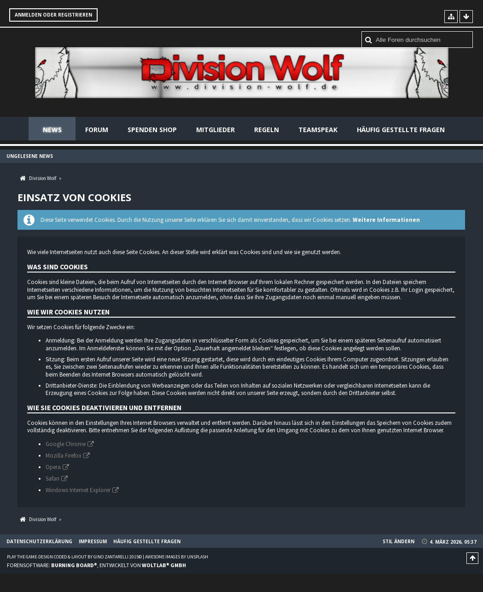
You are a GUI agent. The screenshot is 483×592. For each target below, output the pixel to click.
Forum (96, 129)
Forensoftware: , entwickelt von (96, 565)
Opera (53, 467)
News (52, 129)
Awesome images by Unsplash (176, 557)
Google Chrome (66, 444)
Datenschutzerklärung (39, 541)
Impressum (93, 541)
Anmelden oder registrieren (53, 15)
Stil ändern (398, 541)
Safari (52, 478)
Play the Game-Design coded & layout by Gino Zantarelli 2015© (74, 557)
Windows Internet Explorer (78, 490)
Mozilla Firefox (63, 455)
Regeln (266, 129)
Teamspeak (318, 129)
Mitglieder (215, 129)
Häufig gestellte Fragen (401, 129)
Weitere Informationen (386, 220)
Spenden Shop (152, 129)
